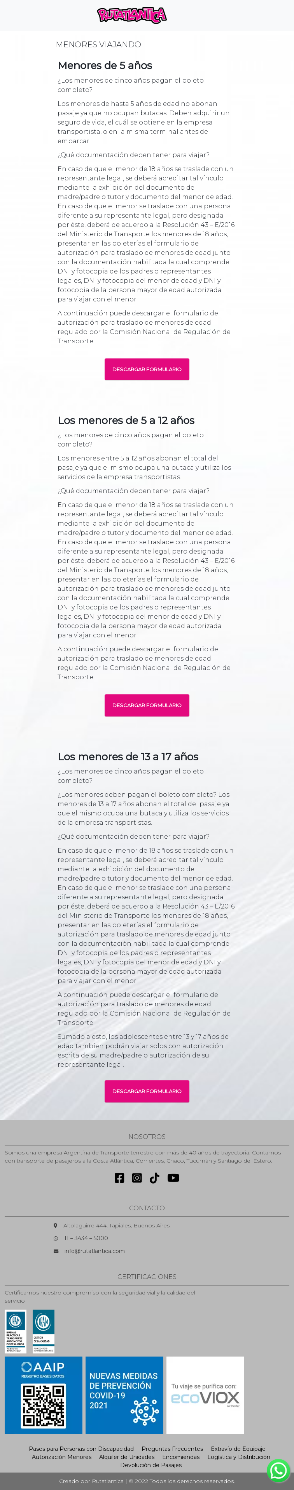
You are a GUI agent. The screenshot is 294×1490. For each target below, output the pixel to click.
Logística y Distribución (238, 1457)
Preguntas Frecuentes (172, 1448)
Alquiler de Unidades (126, 1457)
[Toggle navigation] (186, 15)
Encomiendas (181, 1457)
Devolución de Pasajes (151, 1465)
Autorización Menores (61, 1457)
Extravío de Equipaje (238, 1448)
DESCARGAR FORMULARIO (147, 369)
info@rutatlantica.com (95, 1251)
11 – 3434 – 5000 (86, 1238)
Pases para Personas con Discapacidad (81, 1448)
